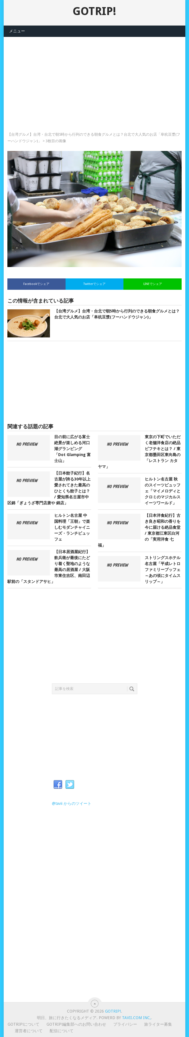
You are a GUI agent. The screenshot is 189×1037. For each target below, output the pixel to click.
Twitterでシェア (94, 284)
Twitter (69, 784)
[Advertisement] (94, 76)
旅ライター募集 (158, 1024)
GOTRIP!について (23, 1024)
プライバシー (125, 1024)
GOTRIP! (94, 11)
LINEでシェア (152, 284)
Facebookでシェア (36, 284)
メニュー (17, 31)
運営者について (29, 1030)
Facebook (57, 784)
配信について (62, 1030)
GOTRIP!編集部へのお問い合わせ (76, 1024)
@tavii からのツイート (71, 803)
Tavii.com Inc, (136, 1017)
